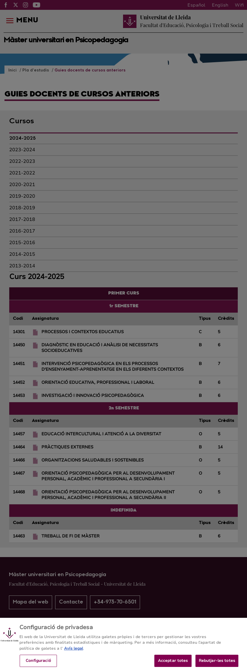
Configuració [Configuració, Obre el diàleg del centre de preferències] (38, 663)
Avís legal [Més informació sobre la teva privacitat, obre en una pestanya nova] (73, 651)
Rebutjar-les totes (217, 663)
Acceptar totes (173, 663)
